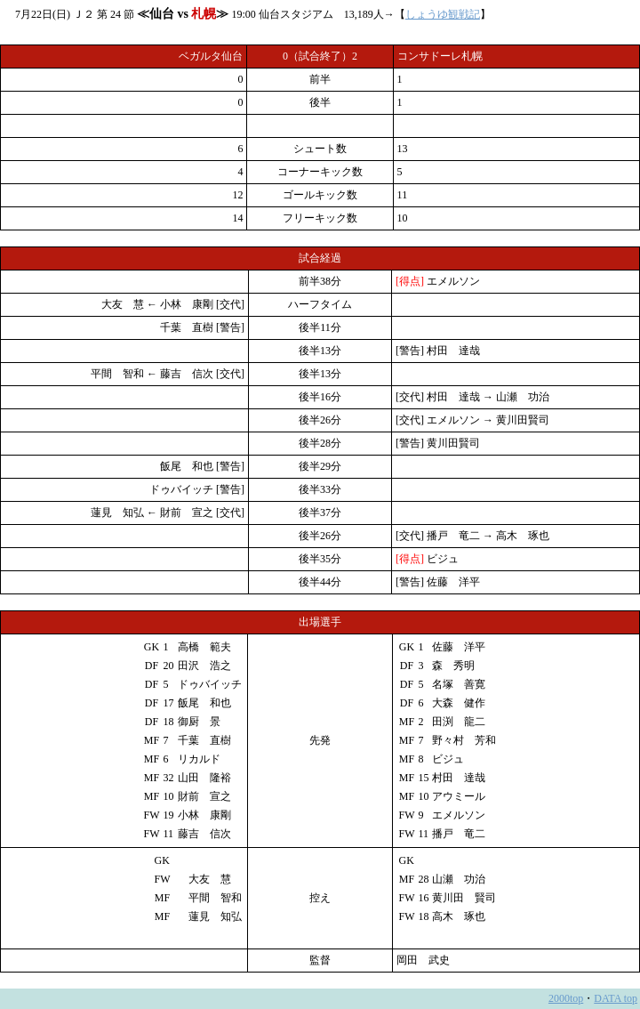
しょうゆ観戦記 (442, 14)
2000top (565, 998)
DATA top (615, 998)
